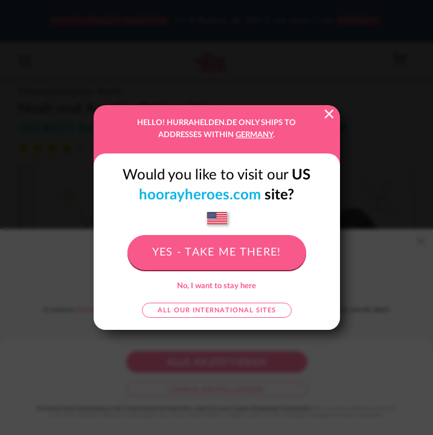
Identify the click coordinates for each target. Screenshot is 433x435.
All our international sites (217, 310)
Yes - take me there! (216, 252)
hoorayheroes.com (200, 195)
